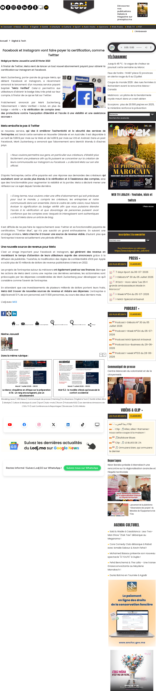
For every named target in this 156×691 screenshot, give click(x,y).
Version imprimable (55, 324)
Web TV (130, 26)
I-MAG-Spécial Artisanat (128, 284)
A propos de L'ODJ (20, 674)
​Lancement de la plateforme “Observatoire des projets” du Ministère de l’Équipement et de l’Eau (142, 485)
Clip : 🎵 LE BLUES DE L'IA (127, 421)
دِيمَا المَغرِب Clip (123, 403)
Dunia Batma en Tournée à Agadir (127, 539)
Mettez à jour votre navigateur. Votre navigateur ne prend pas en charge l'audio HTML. (136, 47)
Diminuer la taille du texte (46, 334)
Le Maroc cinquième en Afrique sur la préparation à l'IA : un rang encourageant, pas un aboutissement (26, 401)
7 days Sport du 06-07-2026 (130, 262)
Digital (34, 26)
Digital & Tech (21, 40)
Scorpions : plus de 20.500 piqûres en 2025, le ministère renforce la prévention (130, 97)
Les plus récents (118, 254)
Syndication (85, 687)
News (17, 26)
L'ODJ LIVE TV (96, 674)
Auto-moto (88, 26)
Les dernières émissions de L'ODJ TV (31, 416)
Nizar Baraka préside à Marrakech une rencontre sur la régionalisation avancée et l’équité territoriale (132, 445)
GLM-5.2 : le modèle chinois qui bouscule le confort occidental (79, 401)
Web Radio (116, 26)
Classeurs (138, 254)
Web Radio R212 (136, 675)
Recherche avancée (118, 108)
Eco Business (79, 408)
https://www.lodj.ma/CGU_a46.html (132, 241)
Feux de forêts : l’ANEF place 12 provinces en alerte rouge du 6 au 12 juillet (129, 73)
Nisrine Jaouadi (19, 60)
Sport (76, 26)
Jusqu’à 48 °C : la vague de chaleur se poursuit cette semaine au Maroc (131, 65)
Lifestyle (55, 26)
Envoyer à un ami (27, 324)
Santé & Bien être (11, 412)
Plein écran (149, 196)
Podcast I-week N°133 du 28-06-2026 (134, 337)
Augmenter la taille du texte (88, 324)
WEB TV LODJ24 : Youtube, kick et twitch (132, 187)
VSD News (25, 408)
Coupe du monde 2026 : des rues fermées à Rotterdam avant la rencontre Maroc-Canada (131, 81)
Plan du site (71, 687)
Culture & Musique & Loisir (48, 412)
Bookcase (96, 416)
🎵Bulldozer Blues (124, 416)
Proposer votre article (58, 674)
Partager (72, 334)
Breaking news (10, 408)
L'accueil (6, 26)
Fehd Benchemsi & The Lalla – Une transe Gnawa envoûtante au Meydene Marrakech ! (130, 533)
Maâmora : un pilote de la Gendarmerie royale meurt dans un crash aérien (131, 89)
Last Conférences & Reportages (71, 416)
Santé (44, 26)
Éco (25, 26)
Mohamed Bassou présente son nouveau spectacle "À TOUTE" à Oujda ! (129, 525)
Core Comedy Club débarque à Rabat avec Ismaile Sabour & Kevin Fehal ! (130, 517)
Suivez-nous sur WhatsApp (82, 481)
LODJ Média (53, 419)
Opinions (102, 26)
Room (90, 412)
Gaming (66, 408)
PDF (139, 26)
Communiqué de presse (46, 408)
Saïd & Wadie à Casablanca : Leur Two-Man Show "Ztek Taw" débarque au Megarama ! (130, 509)
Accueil (4, 40)
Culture (66, 26)
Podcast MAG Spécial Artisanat (131, 324)
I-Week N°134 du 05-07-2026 (131, 280)
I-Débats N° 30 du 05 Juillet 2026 (133, 267)
